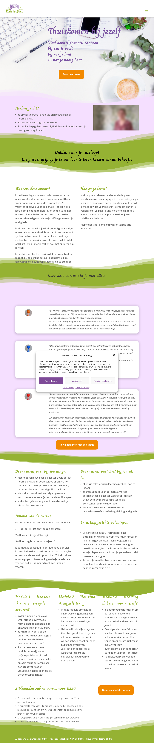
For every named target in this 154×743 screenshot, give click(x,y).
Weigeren (77, 380)
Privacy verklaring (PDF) (99, 738)
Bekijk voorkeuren (103, 380)
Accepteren (51, 380)
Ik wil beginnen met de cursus (77, 445)
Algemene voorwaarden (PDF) (31, 738)
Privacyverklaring (82, 387)
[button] (113, 355)
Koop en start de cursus (116, 690)
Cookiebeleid (68, 387)
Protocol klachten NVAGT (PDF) (67, 738)
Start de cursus (71, 74)
